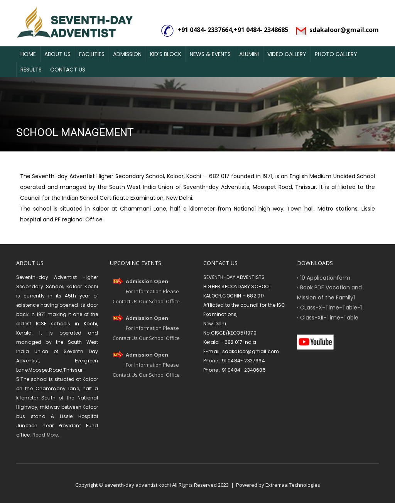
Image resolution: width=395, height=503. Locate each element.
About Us (57, 54)
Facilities (92, 54)
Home (28, 54)
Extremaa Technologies (292, 484)
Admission (127, 54)
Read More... (46, 435)
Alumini (249, 54)
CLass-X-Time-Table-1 (331, 307)
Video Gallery (286, 54)
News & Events (210, 54)
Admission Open (147, 281)
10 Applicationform (325, 277)
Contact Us (67, 69)
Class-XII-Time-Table (329, 317)
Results (31, 69)
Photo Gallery (336, 54)
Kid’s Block (165, 54)
